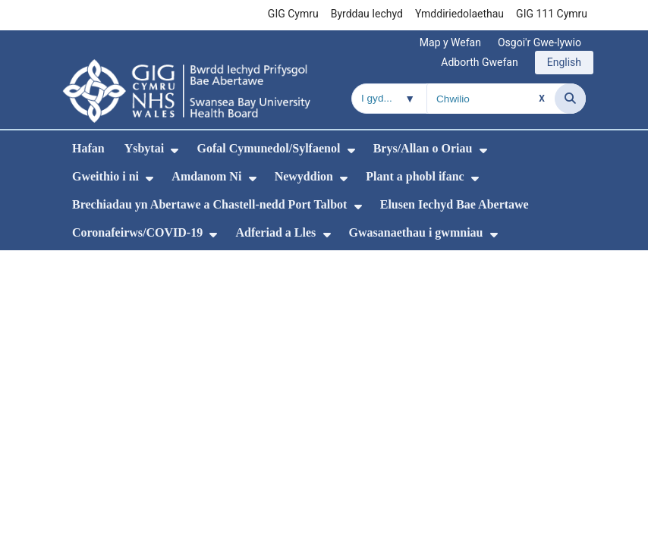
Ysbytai (144, 148)
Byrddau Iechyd (367, 14)
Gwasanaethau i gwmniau (416, 232)
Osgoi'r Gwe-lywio (539, 42)
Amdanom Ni (206, 176)
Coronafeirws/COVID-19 (137, 232)
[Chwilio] (570, 98)
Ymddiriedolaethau (459, 14)
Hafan (88, 148)
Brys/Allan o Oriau (423, 148)
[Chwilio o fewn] (389, 98)
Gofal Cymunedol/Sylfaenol (268, 148)
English (564, 62)
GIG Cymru (293, 14)
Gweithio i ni (105, 176)
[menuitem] (174, 150)
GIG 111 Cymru (551, 14)
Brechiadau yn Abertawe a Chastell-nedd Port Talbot (209, 204)
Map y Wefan (450, 42)
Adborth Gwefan (479, 62)
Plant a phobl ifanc (415, 176)
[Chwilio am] (490, 98)
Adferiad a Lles (275, 232)
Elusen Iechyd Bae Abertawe (454, 204)
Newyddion (304, 176)
